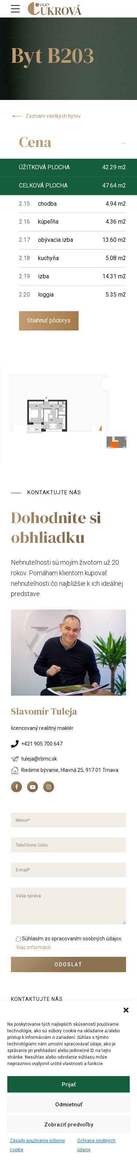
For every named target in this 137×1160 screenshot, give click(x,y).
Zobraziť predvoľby (68, 1124)
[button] (126, 1010)
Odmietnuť (68, 1104)
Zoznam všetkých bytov (46, 116)
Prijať (69, 1084)
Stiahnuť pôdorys (49, 320)
